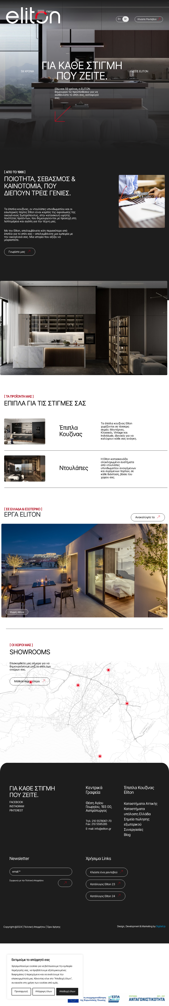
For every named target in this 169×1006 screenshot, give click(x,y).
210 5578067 (99, 821)
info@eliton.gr (103, 829)
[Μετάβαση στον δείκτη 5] (30, 682)
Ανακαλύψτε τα (145, 517)
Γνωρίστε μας (17, 252)
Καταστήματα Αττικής (140, 804)
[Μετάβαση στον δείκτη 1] (78, 685)
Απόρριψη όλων (43, 991)
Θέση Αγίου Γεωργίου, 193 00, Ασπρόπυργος (99, 807)
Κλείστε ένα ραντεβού (104, 872)
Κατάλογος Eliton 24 (102, 896)
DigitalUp (161, 926)
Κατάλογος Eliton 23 (102, 884)
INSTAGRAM (16, 806)
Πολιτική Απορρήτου (34, 881)
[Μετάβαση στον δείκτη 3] (100, 756)
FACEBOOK (16, 802)
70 (110, 821)
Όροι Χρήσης (53, 927)
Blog (127, 835)
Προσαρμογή (21, 991)
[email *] (41, 872)
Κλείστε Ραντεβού (147, 29)
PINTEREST (16, 810)
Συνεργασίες (133, 830)
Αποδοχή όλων (67, 991)
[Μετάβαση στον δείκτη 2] (127, 703)
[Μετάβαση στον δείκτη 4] (108, 670)
